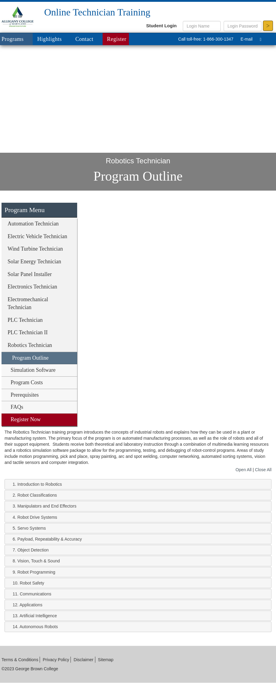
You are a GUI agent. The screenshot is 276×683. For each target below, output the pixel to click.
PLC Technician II (28, 332)
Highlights (49, 39)
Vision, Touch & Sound (38, 560)
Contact (84, 39)
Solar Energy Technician (34, 261)
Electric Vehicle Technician (37, 236)
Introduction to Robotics (39, 484)
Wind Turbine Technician (35, 249)
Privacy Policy (56, 659)
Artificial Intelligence (38, 615)
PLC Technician (25, 320)
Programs (17, 39)
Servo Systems (31, 528)
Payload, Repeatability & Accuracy (49, 539)
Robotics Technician (30, 345)
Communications (35, 593)
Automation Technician (33, 224)
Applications (30, 604)
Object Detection (33, 550)
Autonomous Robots (38, 626)
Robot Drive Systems (37, 517)
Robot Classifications (37, 495)
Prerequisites (25, 395)
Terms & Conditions (20, 659)
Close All (263, 469)
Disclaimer (83, 659)
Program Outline (30, 358)
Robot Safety (32, 583)
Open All (243, 469)
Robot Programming (36, 572)
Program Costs (27, 382)
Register (116, 39)
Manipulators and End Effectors (46, 506)
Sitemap (105, 659)
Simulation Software (33, 370)
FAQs (17, 407)
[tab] (138, 484)
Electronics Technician (32, 287)
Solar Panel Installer (30, 274)
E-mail (247, 39)
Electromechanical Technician (28, 303)
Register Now (26, 419)
